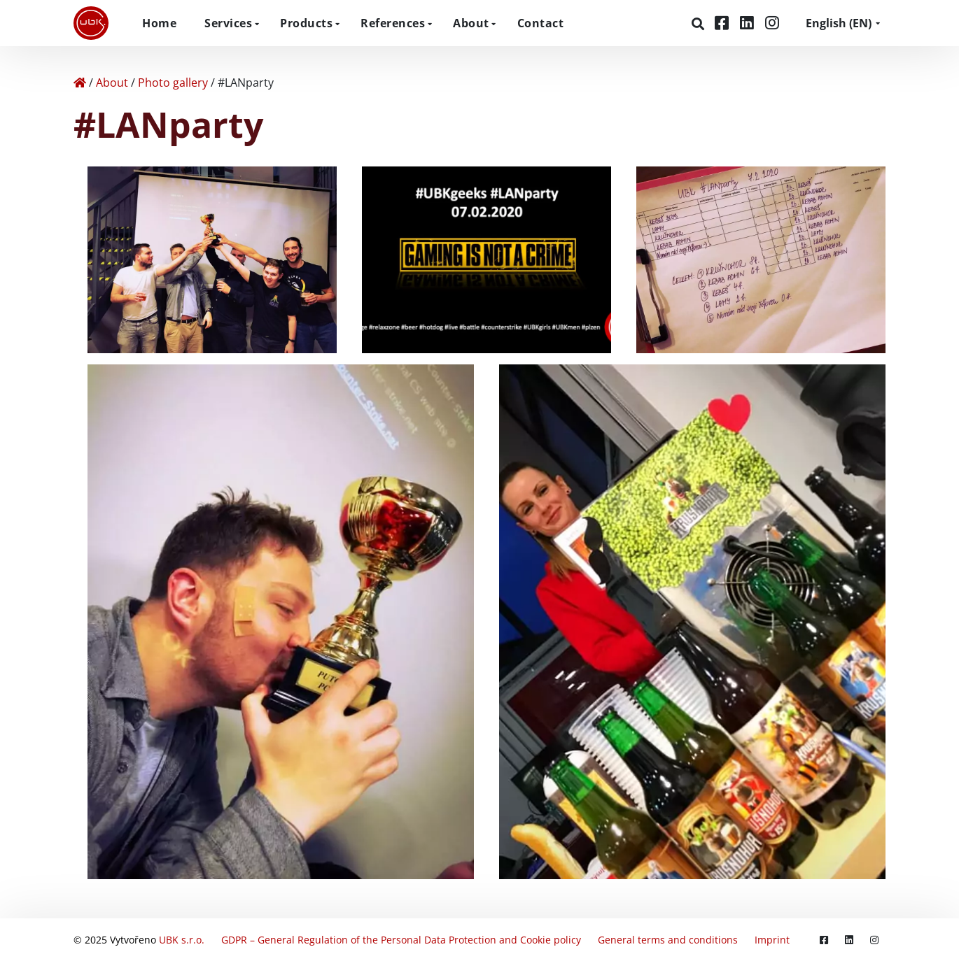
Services (228, 23)
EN (839, 23)
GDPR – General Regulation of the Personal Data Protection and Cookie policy (401, 939)
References (392, 23)
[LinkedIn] (749, 23)
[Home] (80, 82)
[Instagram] (772, 23)
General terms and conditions (668, 939)
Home (159, 23)
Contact (540, 23)
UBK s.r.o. (181, 939)
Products (306, 23)
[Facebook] (724, 23)
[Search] (700, 23)
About (471, 23)
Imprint (772, 939)
